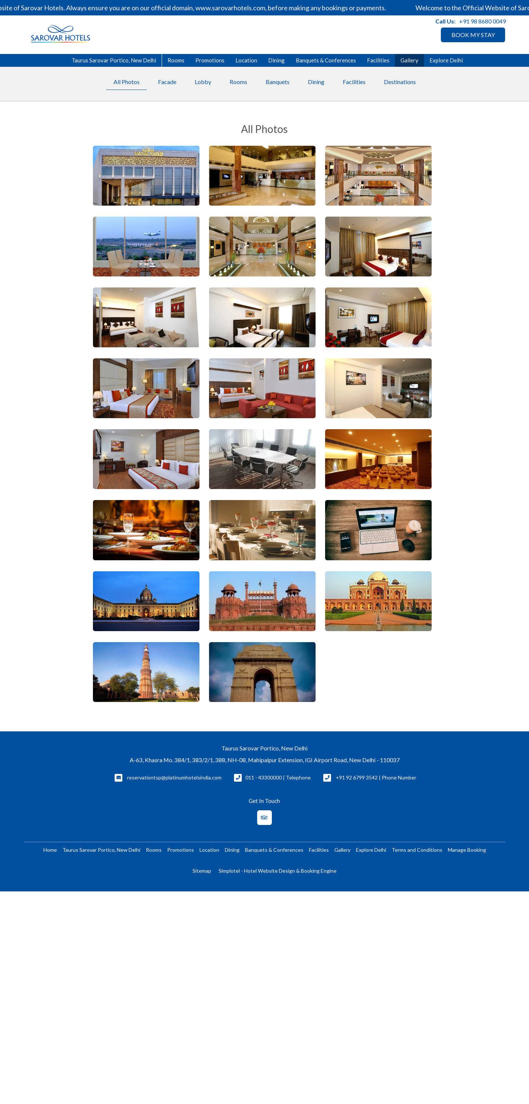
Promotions (209, 60)
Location (246, 60)
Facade (167, 81)
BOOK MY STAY (473, 34)
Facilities (378, 60)
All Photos (127, 81)
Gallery (409, 60)
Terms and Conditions (417, 850)
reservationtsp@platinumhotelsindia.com (174, 777)
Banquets (277, 81)
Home (50, 850)
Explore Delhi (446, 60)
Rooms (176, 60)
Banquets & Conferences (326, 60)
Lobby (203, 81)
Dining (276, 60)
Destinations (400, 81)
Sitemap (201, 871)
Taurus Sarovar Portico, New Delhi (114, 60)
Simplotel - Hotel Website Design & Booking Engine (278, 871)
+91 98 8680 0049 (482, 21)
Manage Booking (467, 850)
